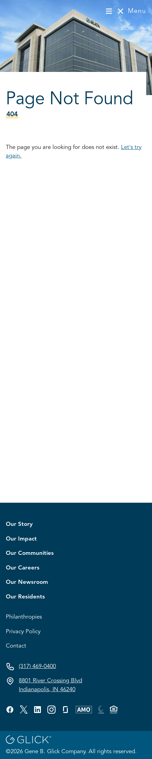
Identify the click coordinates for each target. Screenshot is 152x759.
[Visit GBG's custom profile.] (51, 709)
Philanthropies (24, 617)
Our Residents (25, 597)
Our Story (19, 524)
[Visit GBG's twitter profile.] (24, 709)
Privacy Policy (23, 632)
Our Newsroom (27, 582)
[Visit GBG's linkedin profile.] (37, 709)
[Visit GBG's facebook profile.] (10, 709)
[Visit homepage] (28, 11)
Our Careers (23, 568)
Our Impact (21, 539)
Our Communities (30, 553)
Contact (16, 646)
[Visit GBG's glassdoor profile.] (65, 709)
